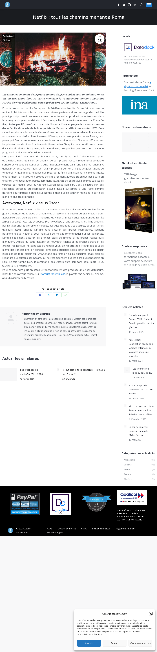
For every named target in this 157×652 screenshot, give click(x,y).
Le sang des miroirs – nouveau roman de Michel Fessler (139, 430)
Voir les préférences (140, 643)
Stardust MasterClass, (53, 274)
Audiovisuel (8, 36)
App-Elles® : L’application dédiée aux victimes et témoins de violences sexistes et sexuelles (141, 347)
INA (152, 90)
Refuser (115, 643)
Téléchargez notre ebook (136, 178)
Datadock (139, 59)
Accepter (89, 643)
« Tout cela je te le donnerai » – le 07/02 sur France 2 (83, 372)
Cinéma (6, 40)
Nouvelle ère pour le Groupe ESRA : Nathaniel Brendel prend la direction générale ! (142, 321)
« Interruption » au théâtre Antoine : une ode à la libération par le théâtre (141, 410)
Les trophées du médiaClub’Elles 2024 (31, 372)
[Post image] (8, 374)
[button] (150, 613)
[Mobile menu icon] (149, 5)
